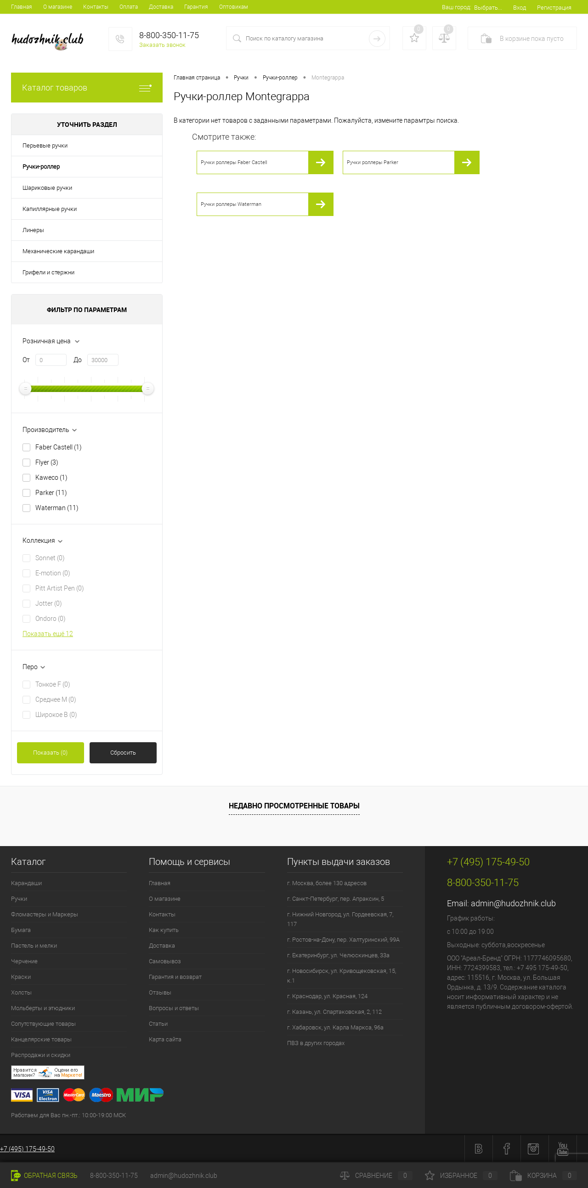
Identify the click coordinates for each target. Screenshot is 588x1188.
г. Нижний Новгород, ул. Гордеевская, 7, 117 (340, 919)
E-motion (52, 573)
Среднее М (55, 699)
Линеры (33, 230)
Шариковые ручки (47, 187)
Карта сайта (165, 1039)
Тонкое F (52, 684)
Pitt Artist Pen (59, 588)
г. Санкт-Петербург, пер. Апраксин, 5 (335, 898)
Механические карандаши (58, 251)
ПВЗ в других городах (316, 1043)
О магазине (57, 7)
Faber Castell (58, 447)
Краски (21, 976)
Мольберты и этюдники (43, 1008)
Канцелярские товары (41, 1039)
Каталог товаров (87, 87)
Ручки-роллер (41, 166)
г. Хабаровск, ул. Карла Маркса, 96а (335, 1027)
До (78, 360)
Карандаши (26, 883)
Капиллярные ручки (50, 208)
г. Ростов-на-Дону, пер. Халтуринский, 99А (343, 939)
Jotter (48, 603)
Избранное (461, 1175)
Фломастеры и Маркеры (44, 914)
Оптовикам (233, 7)
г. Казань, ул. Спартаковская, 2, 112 (334, 1011)
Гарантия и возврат (175, 976)
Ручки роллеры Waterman (231, 204)
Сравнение (376, 1175)
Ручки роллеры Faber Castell (234, 162)
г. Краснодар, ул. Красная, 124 (327, 996)
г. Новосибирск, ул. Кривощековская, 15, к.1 (341, 975)
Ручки (19, 898)
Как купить (164, 930)
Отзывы (160, 992)
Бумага (21, 930)
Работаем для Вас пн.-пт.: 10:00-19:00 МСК (68, 1115)
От (26, 360)
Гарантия (196, 7)
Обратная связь (44, 1175)
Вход (519, 7)
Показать (50, 752)
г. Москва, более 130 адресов (327, 883)
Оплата (128, 7)
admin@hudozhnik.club (513, 903)
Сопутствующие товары (43, 1023)
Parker (51, 492)
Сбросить (123, 752)
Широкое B (56, 714)
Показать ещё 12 (48, 633)
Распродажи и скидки (40, 1055)
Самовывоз (165, 961)
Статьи (158, 1023)
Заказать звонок (162, 44)
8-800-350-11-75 (114, 1175)
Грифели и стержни (48, 272)
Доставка (161, 7)
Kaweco (51, 477)
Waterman (57, 508)
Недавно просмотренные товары (294, 806)
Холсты (21, 992)
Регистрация (554, 7)
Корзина (543, 1175)
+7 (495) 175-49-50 (27, 1149)
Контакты (95, 7)
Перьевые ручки (45, 145)
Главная (21, 7)
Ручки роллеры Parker (372, 162)
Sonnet (50, 558)
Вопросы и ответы (174, 1008)
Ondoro (50, 618)
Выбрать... (488, 7)
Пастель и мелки (34, 945)
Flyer (46, 462)
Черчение (24, 961)
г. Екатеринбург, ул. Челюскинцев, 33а (338, 955)
